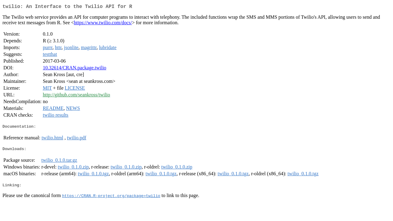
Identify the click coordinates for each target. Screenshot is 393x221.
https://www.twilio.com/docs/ (103, 23)
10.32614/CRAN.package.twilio (74, 69)
